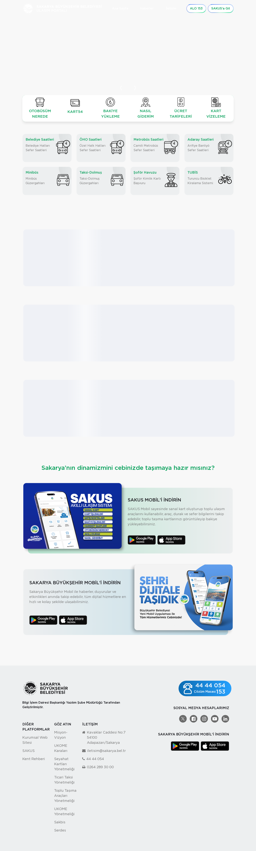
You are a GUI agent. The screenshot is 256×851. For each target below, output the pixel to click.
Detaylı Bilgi (36, 64)
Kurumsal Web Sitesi (35, 740)
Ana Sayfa (120, 8)
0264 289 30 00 (100, 767)
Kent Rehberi (33, 759)
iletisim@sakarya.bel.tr (106, 751)
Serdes (60, 830)
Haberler (147, 8)
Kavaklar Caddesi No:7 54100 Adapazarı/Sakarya (106, 737)
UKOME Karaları (60, 748)
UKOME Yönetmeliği (64, 811)
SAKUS (28, 751)
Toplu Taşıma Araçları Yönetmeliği (65, 795)
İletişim (171, 8)
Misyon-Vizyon (60, 734)
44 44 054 (95, 759)
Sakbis (59, 822)
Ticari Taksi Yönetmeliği (64, 779)
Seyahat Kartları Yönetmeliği (64, 764)
